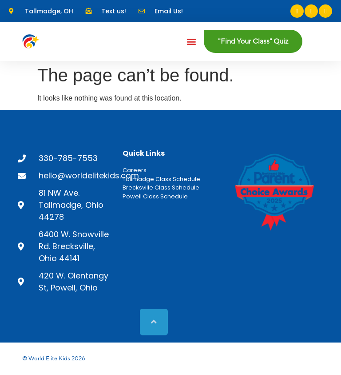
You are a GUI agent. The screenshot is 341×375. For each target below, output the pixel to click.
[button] (191, 41)
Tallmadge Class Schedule (161, 179)
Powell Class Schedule (155, 196)
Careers (135, 170)
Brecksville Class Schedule (161, 187)
